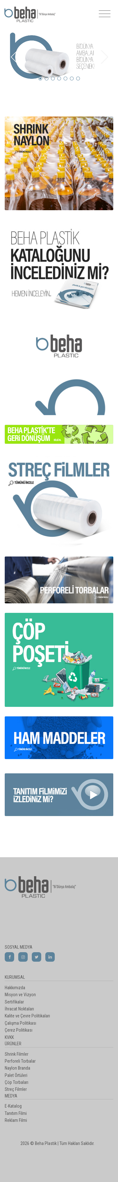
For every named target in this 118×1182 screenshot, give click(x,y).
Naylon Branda (17, 1068)
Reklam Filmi (16, 1120)
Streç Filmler (16, 1089)
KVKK (9, 1037)
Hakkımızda (15, 987)
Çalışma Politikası (20, 1023)
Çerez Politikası (18, 1030)
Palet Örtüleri (16, 1075)
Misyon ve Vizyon (20, 994)
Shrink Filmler (16, 1054)
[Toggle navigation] (105, 14)
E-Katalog (13, 1106)
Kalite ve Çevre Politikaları (27, 1015)
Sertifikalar (14, 1001)
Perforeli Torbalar (20, 1061)
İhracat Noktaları (19, 1008)
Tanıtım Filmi (16, 1113)
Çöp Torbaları (16, 1082)
